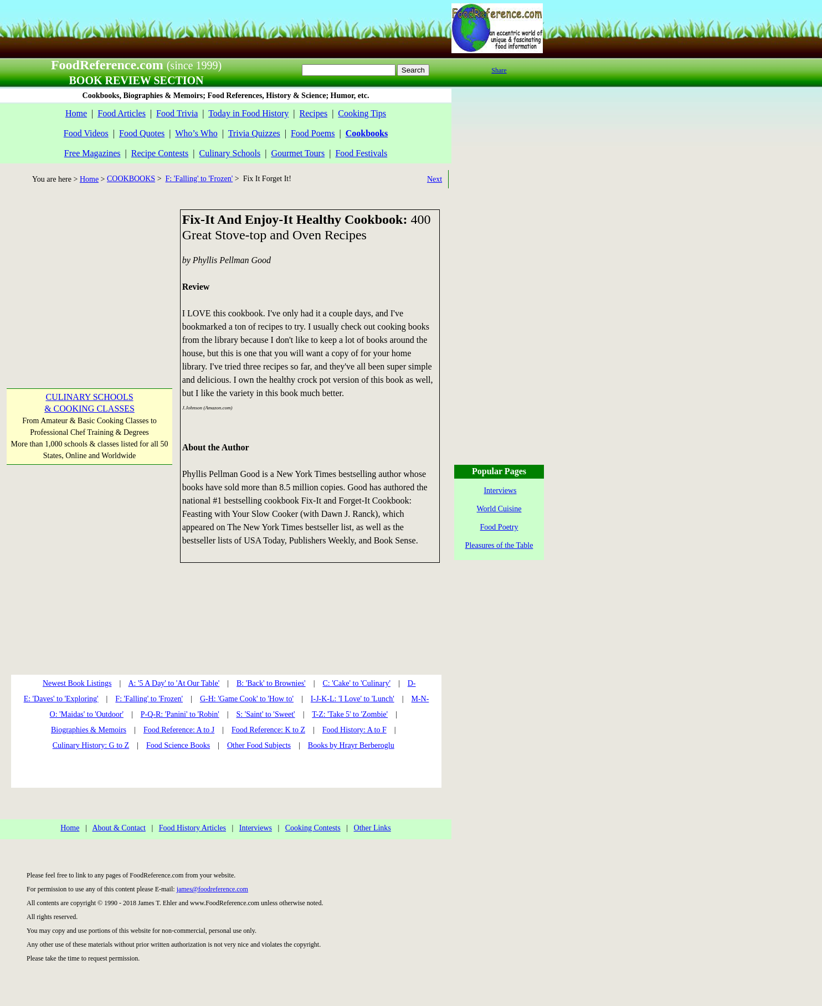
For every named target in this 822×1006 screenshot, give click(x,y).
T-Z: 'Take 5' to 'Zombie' (350, 714)
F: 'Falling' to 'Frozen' (199, 178)
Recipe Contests (160, 153)
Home (76, 113)
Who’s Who (196, 133)
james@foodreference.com (212, 889)
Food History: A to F (354, 730)
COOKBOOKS (131, 178)
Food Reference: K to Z (268, 730)
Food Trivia (177, 113)
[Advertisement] (89, 278)
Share (498, 70)
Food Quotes (142, 133)
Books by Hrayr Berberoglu (351, 745)
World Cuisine (499, 509)
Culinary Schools (230, 153)
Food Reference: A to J (178, 730)
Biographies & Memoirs (88, 730)
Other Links (372, 828)
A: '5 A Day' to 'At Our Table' (173, 683)
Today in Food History (248, 113)
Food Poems (313, 133)
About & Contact (118, 828)
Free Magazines (92, 153)
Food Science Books (178, 745)
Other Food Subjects (259, 745)
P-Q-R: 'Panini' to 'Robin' (180, 714)
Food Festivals (361, 153)
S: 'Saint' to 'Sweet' (265, 714)
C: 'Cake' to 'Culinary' (356, 683)
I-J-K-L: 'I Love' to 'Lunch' (352, 699)
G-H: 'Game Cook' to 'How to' (247, 699)
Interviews (255, 828)
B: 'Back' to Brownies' (271, 683)
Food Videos (86, 133)
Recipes (313, 113)
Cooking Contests (313, 828)
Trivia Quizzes (254, 133)
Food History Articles (192, 828)
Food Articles (121, 113)
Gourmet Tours (298, 153)
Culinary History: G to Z (91, 745)
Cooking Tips (362, 113)
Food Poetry (499, 527)
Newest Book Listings (77, 683)
